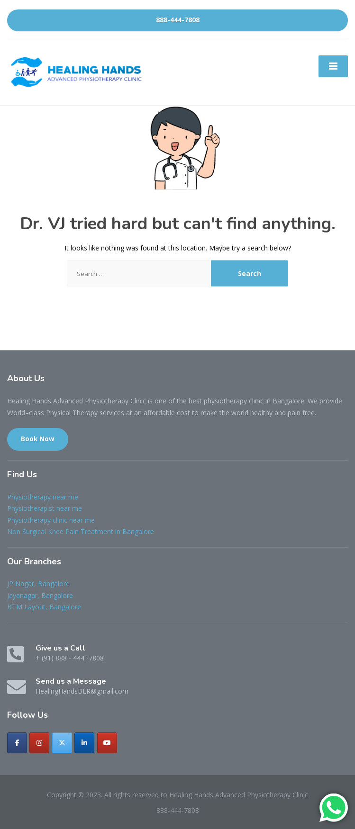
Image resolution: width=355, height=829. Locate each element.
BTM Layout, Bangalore (44, 606)
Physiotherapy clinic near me (51, 520)
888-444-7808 (178, 20)
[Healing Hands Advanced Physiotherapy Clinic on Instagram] (39, 742)
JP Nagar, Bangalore (38, 583)
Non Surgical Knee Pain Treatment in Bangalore (80, 531)
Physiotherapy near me (42, 496)
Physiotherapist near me (44, 508)
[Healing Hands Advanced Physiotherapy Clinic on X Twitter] (62, 742)
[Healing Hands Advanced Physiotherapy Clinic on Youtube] (107, 742)
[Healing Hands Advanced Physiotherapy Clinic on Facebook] (17, 742)
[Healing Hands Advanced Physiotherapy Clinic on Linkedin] (84, 742)
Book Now (38, 439)
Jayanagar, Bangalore (40, 595)
